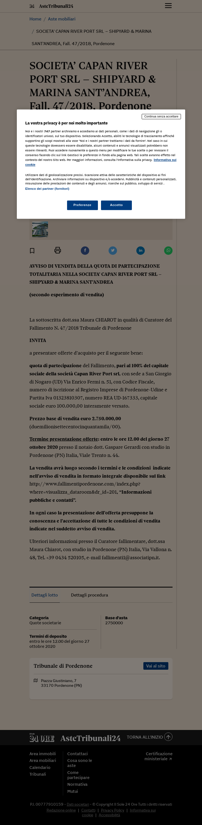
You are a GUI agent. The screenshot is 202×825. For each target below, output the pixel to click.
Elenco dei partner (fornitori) (47, 188)
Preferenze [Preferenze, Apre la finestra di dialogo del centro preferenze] (82, 205)
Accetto (116, 205)
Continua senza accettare (161, 116)
